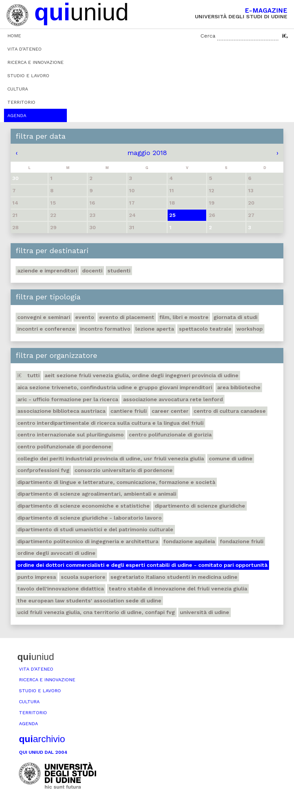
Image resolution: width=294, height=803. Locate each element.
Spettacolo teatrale (205, 329)
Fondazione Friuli (241, 541)
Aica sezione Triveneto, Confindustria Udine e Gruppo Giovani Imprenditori (114, 387)
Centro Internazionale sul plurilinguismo (70, 434)
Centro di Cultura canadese (230, 411)
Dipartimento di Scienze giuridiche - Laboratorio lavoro (89, 518)
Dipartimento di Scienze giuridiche (200, 506)
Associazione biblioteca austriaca (61, 411)
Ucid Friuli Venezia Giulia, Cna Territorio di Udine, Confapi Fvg (96, 612)
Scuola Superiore (83, 577)
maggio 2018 (147, 153)
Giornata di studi (235, 317)
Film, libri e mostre (184, 317)
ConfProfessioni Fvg (43, 470)
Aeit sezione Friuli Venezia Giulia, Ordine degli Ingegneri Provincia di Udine (141, 375)
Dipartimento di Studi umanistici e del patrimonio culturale (95, 529)
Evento (84, 317)
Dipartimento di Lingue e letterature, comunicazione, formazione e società (116, 482)
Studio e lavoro (28, 75)
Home (14, 35)
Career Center (170, 411)
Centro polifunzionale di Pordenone (64, 446)
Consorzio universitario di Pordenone (123, 470)
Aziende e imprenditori (47, 270)
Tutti (28, 375)
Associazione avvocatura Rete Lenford (173, 399)
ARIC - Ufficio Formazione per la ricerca (67, 399)
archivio (42, 739)
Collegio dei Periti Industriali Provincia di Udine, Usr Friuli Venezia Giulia (110, 458)
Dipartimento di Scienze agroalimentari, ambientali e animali (96, 494)
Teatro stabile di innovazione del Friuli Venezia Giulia (178, 588)
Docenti (92, 270)
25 (172, 215)
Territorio (21, 102)
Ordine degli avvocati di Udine (56, 553)
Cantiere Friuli (128, 411)
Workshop (249, 329)
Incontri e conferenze (46, 329)
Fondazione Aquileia (189, 541)
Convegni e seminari (43, 317)
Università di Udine (204, 612)
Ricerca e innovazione (35, 62)
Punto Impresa (36, 577)
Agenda (16, 115)
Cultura (17, 88)
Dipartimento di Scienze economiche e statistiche (83, 506)
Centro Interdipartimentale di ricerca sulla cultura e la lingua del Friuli (110, 423)
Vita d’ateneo (24, 49)
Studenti (118, 270)
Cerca (208, 36)
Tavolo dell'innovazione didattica (60, 588)
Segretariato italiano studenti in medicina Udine (173, 577)
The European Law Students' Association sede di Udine (89, 600)
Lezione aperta (154, 329)
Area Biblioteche (238, 387)
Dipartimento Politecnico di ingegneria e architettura (87, 541)
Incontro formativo (105, 329)
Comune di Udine (230, 458)
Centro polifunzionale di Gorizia (170, 434)
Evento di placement (126, 317)
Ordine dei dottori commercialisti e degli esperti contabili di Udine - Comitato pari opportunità (142, 565)
